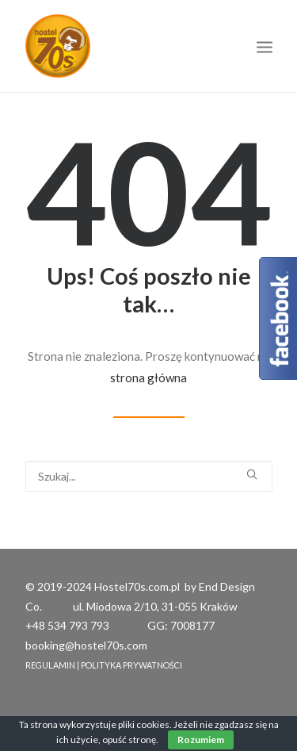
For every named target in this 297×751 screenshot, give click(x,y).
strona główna (148, 377)
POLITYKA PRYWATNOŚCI (131, 665)
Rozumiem (200, 739)
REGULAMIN (50, 665)
